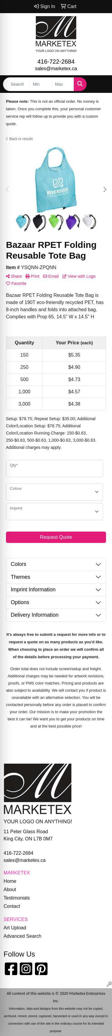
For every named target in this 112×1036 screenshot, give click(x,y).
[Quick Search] (16, 84)
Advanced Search (22, 936)
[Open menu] (100, 84)
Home (10, 881)
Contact (12, 906)
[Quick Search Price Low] (41, 84)
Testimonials (17, 897)
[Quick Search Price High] (63, 84)
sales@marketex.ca (56, 68)
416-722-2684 (56, 61)
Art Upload (15, 927)
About (10, 889)
